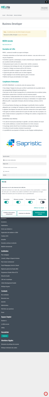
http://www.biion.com (7, 44)
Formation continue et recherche (8, 243)
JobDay (3, 327)
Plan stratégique (5, 255)
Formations (3, 218)
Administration (4, 305)
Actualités (3, 239)
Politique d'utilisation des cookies (9, 347)
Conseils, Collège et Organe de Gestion (10, 258)
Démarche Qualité (5, 276)
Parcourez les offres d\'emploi (10, 35)
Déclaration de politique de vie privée (10, 344)
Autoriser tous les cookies (40, 213)
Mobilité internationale (6, 246)
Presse (2, 312)
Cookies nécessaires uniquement (9, 213)
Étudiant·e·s (4, 320)
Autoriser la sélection (24, 213)
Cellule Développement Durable (8, 283)
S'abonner (4, 336)
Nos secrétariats (5, 295)
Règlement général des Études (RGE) (9, 269)
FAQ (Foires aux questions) (7, 309)
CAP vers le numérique (6, 279)
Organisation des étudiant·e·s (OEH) (9, 232)
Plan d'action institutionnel (7, 262)
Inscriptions (4, 222)
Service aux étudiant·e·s (6, 229)
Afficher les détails (39, 207)
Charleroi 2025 (4, 236)
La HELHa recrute (5, 324)
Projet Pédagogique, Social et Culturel (10, 265)
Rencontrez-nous (5, 298)
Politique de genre (5, 286)
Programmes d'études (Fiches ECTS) (9, 272)
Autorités (3, 302)
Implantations (4, 225)
